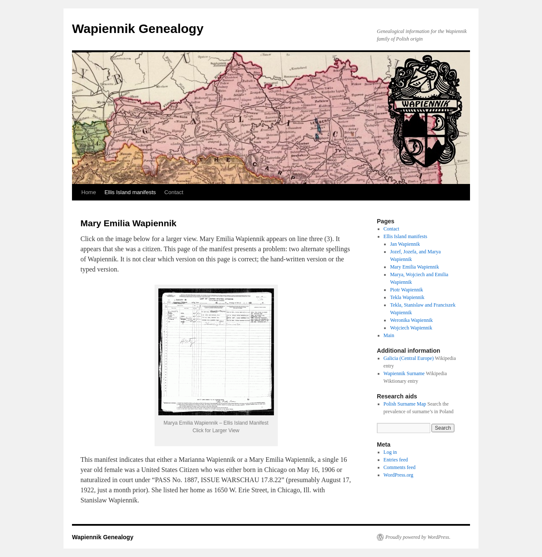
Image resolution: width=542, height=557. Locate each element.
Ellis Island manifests (130, 192)
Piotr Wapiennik (406, 290)
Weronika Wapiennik (411, 320)
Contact (173, 192)
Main (389, 335)
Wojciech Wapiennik (411, 328)
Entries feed (396, 460)
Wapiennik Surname (404, 373)
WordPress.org (398, 475)
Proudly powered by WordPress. (418, 537)
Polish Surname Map (405, 404)
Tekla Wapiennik (407, 297)
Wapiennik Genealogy (138, 29)
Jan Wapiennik (405, 244)
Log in (390, 452)
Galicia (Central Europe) (409, 358)
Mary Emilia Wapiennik (414, 267)
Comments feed (400, 467)
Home (88, 192)
